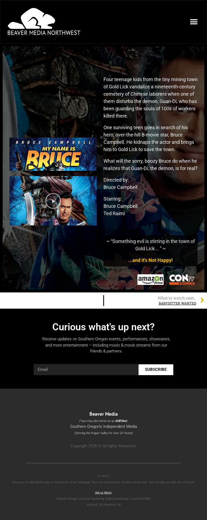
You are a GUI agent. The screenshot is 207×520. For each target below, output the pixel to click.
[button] (194, 22)
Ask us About (103, 492)
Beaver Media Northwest (43, 32)
